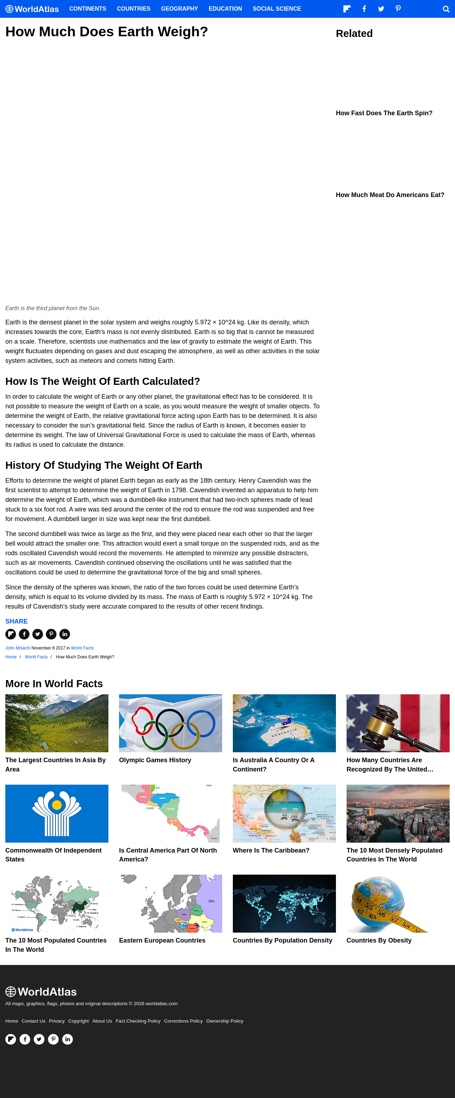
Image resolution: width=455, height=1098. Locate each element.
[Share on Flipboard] (10, 634)
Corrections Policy (183, 1021)
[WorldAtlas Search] (446, 9)
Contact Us (34, 1021)
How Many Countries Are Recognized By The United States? (387, 769)
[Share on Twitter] (37, 634)
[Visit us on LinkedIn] (67, 1039)
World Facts (82, 648)
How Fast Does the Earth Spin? (384, 113)
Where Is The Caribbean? (271, 850)
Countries (133, 9)
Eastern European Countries (162, 940)
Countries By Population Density (282, 940)
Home (11, 1021)
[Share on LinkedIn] (64, 634)
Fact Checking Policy (138, 1021)
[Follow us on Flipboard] (10, 1039)
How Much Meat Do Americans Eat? (390, 194)
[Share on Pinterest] (51, 634)
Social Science (277, 9)
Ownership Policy (224, 1021)
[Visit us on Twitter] (39, 1039)
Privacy (57, 1021)
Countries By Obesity (379, 940)
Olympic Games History (155, 760)
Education (225, 9)
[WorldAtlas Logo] (34, 9)
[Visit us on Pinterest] (53, 1039)
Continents (87, 9)
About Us (102, 1021)
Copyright (78, 1021)
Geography (179, 9)
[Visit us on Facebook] (25, 1039)
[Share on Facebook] (24, 634)
